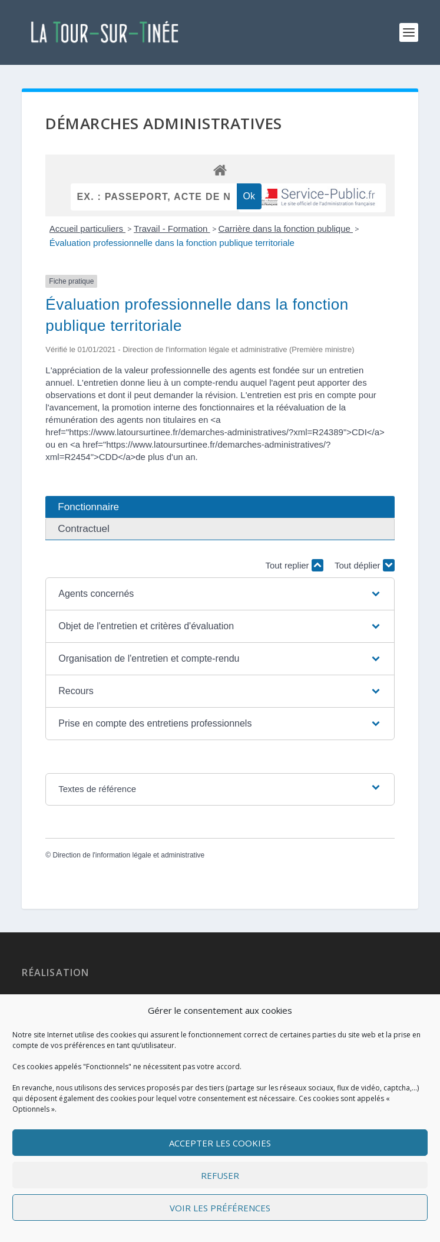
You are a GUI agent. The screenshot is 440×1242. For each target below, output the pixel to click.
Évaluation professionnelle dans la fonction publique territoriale (172, 243)
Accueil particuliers (87, 229)
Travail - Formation (172, 229)
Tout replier (294, 565)
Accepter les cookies (220, 1143)
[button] (219, 594)
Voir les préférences (220, 1208)
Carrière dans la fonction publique (286, 229)
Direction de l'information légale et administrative (129, 855)
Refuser (220, 1175)
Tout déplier (365, 565)
